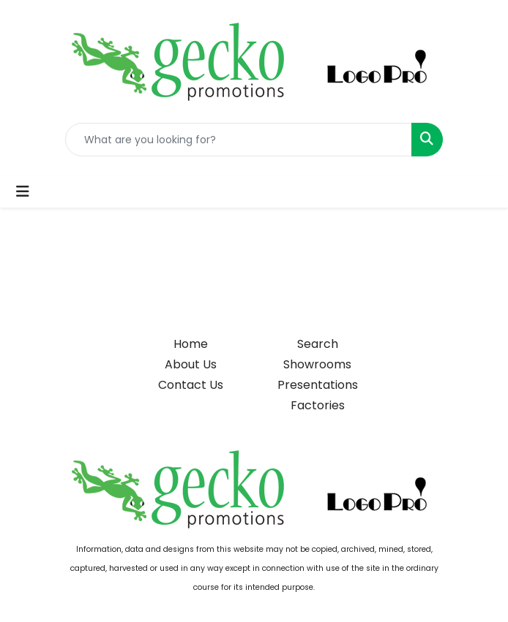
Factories (318, 405)
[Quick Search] (238, 139)
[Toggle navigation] (22, 191)
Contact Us (190, 384)
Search (317, 343)
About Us (191, 364)
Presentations (317, 384)
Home (190, 343)
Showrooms (317, 364)
